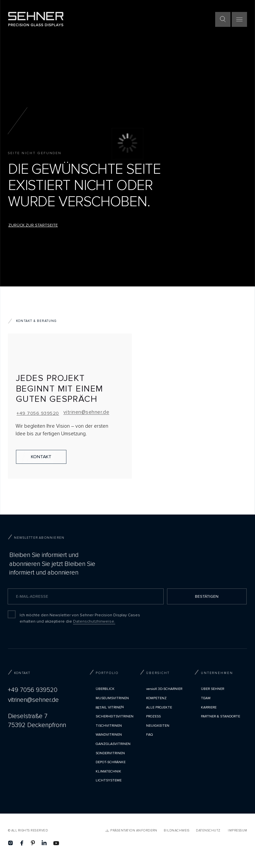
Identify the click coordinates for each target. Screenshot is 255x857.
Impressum (237, 830)
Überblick (105, 689)
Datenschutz (208, 830)
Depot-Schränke (111, 762)
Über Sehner (212, 689)
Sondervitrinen (110, 753)
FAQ (149, 734)
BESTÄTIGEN (206, 596)
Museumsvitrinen (112, 698)
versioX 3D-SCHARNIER (164, 689)
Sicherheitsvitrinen (114, 716)
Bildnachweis (177, 830)
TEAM (206, 698)
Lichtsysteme (109, 780)
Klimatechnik (108, 771)
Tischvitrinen (109, 725)
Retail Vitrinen (110, 707)
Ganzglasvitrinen (113, 744)
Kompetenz (156, 698)
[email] (86, 596)
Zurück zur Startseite (33, 225)
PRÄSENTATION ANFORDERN (133, 830)
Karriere (208, 707)
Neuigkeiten (157, 725)
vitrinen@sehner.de (86, 412)
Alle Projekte (159, 707)
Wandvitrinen (109, 734)
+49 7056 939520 (38, 413)
